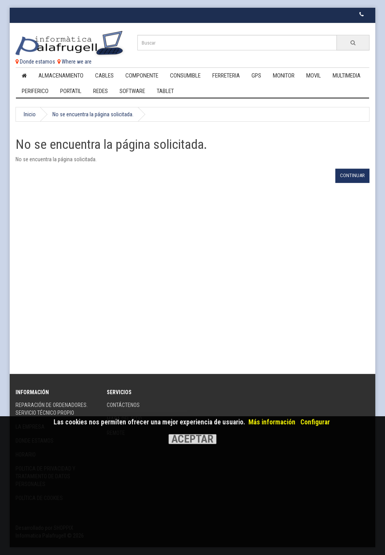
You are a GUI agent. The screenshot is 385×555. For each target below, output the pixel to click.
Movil (313, 75)
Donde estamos (35, 62)
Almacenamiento (60, 75)
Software (132, 91)
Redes (100, 91)
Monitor (284, 75)
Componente (141, 75)
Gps (256, 75)
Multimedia (347, 75)
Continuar (352, 175)
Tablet (165, 91)
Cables (104, 75)
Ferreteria (226, 75)
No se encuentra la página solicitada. (93, 114)
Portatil (71, 91)
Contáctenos (123, 405)
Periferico (35, 91)
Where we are (74, 62)
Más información (271, 422)
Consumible (185, 75)
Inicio (30, 114)
